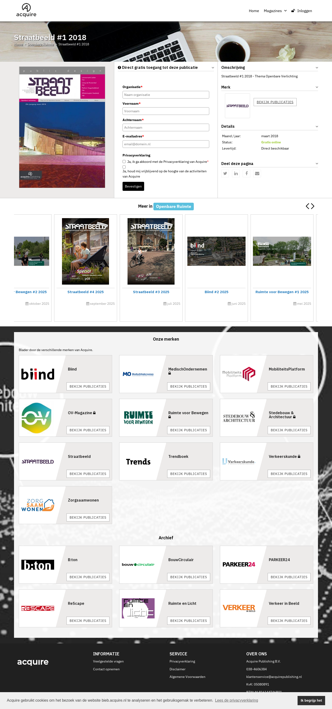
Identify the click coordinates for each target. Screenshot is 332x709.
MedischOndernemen (187, 360)
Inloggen (301, 10)
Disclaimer (177, 658)
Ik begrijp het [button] (311, 700)
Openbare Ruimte (41, 44)
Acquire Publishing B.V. (263, 650)
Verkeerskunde (284, 445)
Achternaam (133, 120)
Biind (72, 358)
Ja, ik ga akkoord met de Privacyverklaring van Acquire (168, 162)
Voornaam (132, 103)
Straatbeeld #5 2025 (280, 292)
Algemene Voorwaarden (187, 666)
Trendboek (178, 445)
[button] (312, 206)
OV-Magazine (81, 402)
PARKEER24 (279, 549)
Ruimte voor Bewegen (188, 404)
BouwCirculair (181, 549)
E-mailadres (133, 136)
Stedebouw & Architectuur (282, 404)
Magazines (275, 11)
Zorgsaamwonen (83, 489)
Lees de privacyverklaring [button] (236, 700)
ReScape (76, 593)
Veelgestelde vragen (108, 650)
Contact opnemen (106, 658)
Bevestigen (133, 186)
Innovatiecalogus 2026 (51, 292)
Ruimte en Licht (182, 593)
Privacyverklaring (182, 650)
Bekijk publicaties (275, 102)
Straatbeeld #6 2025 (127, 292)
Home (254, 10)
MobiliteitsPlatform (287, 358)
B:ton (72, 549)
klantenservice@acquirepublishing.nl (274, 666)
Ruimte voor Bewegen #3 (204, 292)
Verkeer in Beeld (284, 593)
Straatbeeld (79, 445)
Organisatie (132, 87)
